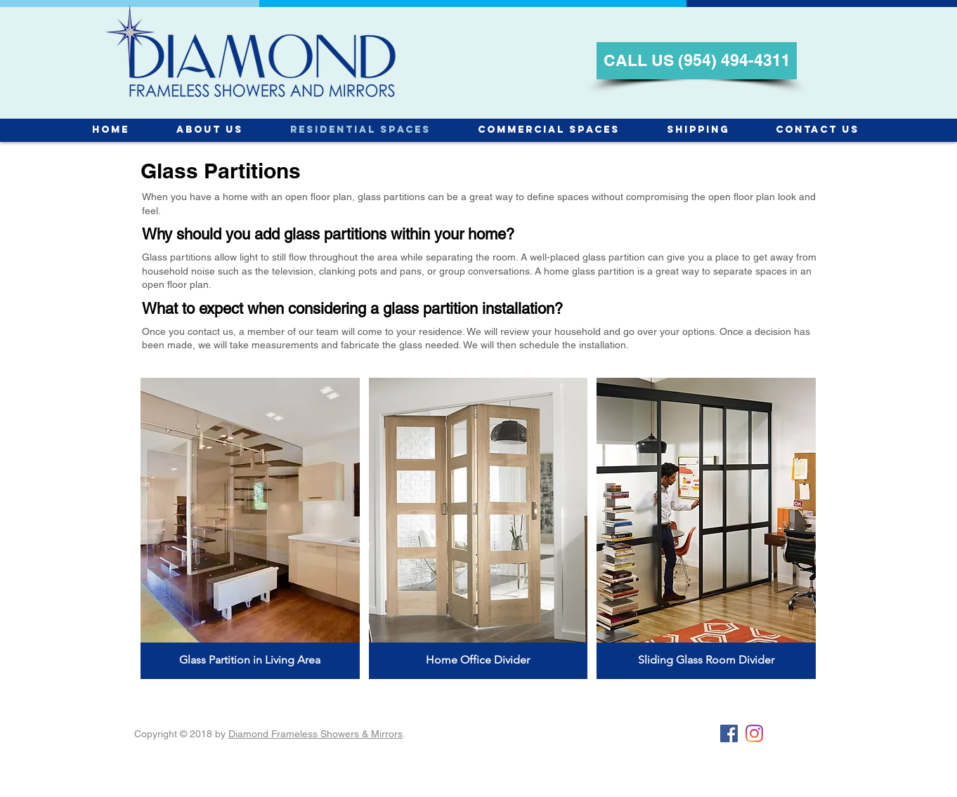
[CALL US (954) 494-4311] (697, 60)
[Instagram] (754, 733)
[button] (250, 528)
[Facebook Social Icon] (729, 733)
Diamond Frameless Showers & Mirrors (315, 733)
